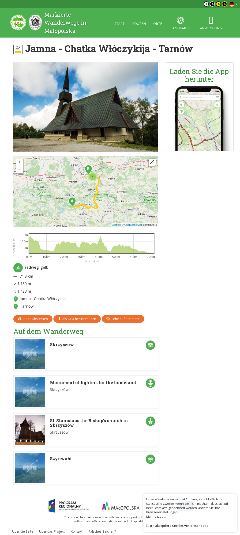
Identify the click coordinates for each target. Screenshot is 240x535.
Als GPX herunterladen (77, 319)
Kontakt (76, 531)
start (119, 23)
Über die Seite (22, 531)
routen (139, 23)
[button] (72, 201)
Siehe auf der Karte (123, 319)
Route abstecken (33, 319)
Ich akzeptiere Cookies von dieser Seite (179, 526)
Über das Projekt (52, 531)
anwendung (211, 23)
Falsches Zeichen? (102, 531)
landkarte (180, 23)
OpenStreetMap (133, 224)
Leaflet (116, 224)
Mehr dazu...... (156, 516)
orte (157, 23)
